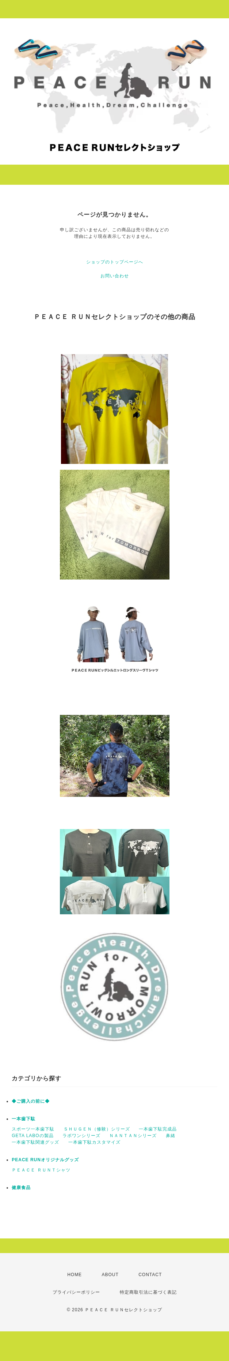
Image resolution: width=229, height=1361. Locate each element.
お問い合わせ (114, 275)
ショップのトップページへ (114, 262)
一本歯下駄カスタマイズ (94, 1142)
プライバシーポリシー (76, 1292)
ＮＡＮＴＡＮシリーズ (133, 1135)
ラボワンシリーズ (81, 1135)
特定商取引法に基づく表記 (148, 1292)
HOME (74, 1274)
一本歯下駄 (23, 1118)
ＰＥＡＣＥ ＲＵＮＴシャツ (41, 1170)
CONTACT (150, 1274)
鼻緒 (170, 1135)
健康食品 (21, 1187)
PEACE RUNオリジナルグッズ (45, 1159)
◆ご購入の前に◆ (31, 1101)
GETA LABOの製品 (32, 1135)
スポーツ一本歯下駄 (33, 1129)
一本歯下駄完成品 (158, 1129)
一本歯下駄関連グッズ (35, 1142)
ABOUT (110, 1274)
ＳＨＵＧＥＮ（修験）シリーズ (97, 1129)
